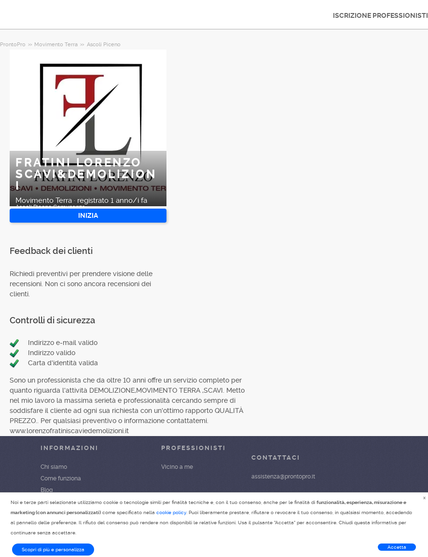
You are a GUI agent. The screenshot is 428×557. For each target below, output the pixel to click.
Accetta (396, 547)
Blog (47, 490)
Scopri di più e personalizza (53, 549)
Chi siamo (54, 467)
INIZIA (88, 215)
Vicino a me (177, 467)
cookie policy (171, 512)
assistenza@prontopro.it (283, 476)
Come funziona (61, 478)
